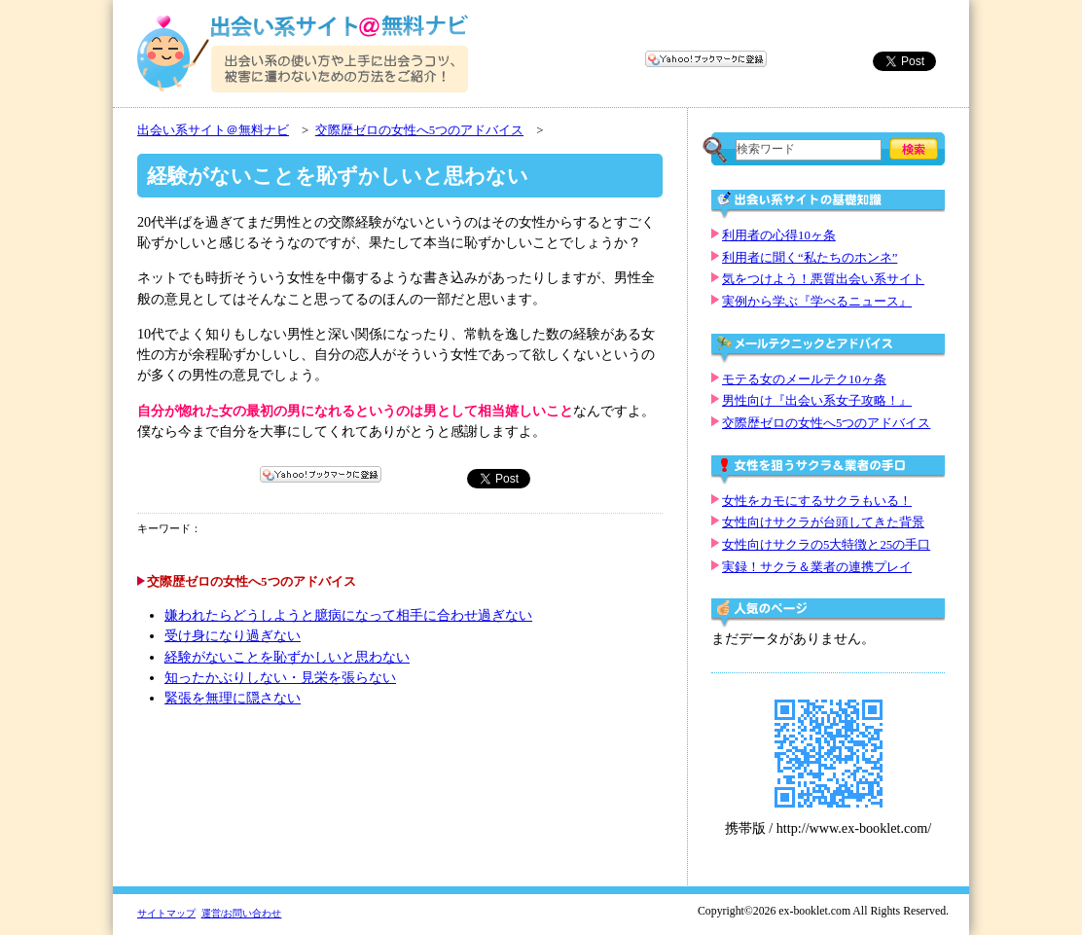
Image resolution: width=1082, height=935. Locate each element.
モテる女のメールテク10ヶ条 (804, 379)
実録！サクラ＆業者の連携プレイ (817, 567)
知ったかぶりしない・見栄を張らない (280, 677)
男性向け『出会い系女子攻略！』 (817, 401)
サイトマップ (166, 913)
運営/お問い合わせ (241, 913)
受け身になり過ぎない (232, 636)
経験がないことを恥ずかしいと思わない (287, 657)
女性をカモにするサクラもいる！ (817, 501)
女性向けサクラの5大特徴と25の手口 (826, 545)
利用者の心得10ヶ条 (779, 235)
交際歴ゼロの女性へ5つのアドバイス (419, 130)
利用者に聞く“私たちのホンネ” (809, 258)
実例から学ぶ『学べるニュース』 (817, 301)
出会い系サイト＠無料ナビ (213, 130)
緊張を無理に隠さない (232, 698)
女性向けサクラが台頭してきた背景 (823, 522)
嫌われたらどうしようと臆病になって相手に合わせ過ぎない (348, 615)
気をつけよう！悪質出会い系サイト (823, 279)
